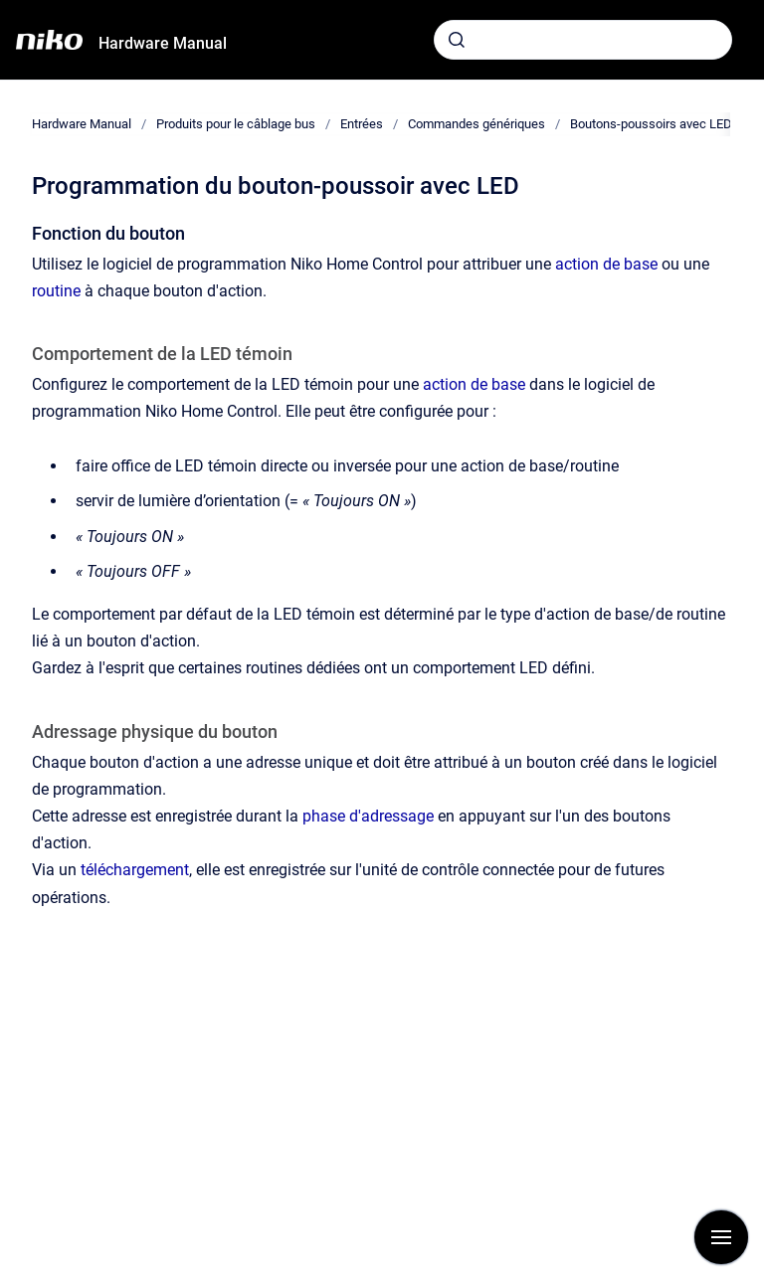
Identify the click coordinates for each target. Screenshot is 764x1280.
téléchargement (135, 869)
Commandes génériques (476, 123)
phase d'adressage (368, 816)
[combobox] (583, 40)
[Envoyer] (457, 40)
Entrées (361, 123)
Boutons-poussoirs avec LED (651, 123)
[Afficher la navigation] (721, 1237)
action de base (606, 264)
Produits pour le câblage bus (235, 123)
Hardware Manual (162, 43)
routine (56, 290)
